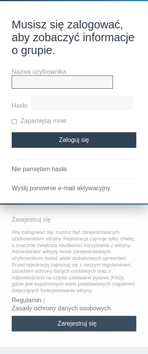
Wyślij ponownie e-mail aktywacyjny (61, 188)
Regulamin (26, 300)
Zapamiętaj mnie (39, 120)
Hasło (20, 105)
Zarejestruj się (77, 323)
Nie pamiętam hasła (39, 169)
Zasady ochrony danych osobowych (61, 308)
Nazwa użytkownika (39, 71)
